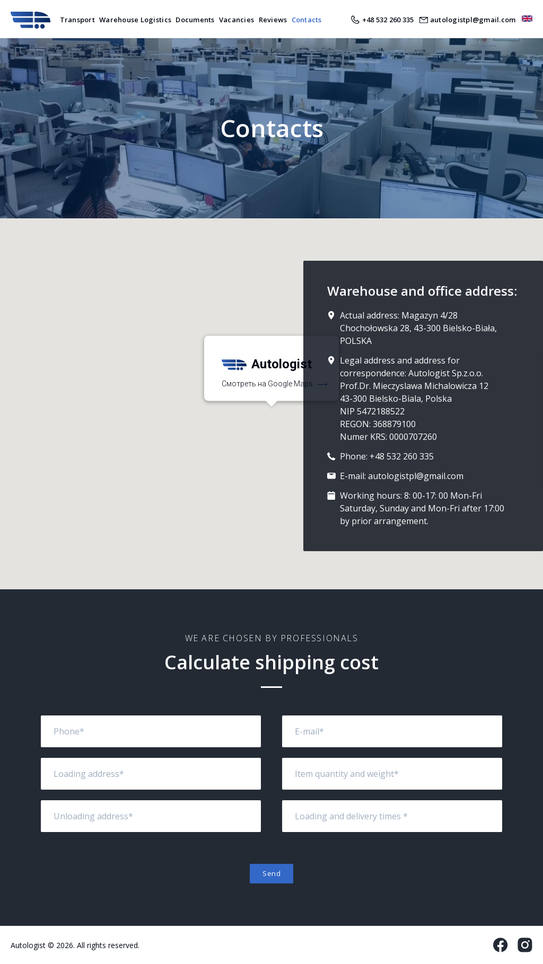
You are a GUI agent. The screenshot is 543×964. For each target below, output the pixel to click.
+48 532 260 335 (402, 456)
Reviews (273, 19)
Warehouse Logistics (135, 19)
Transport (77, 19)
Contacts (307, 19)
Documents (195, 19)
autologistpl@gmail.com (415, 476)
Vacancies (236, 19)
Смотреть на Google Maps (275, 384)
